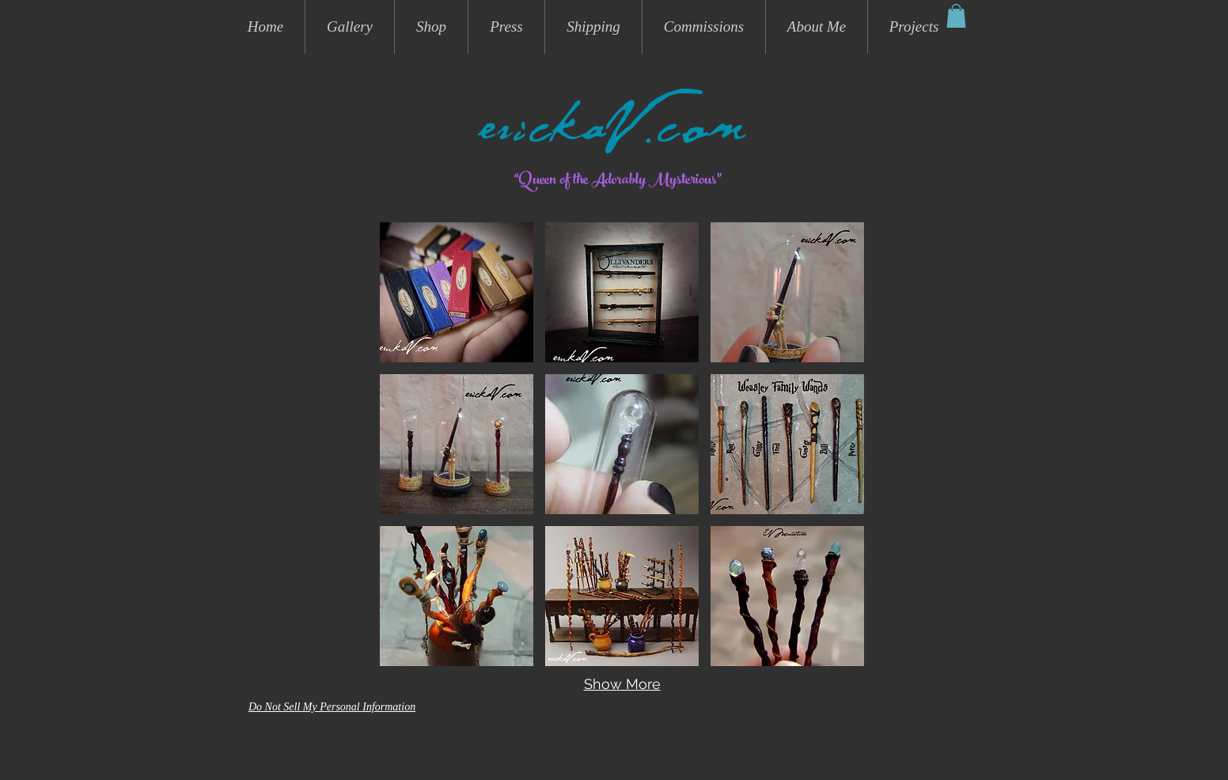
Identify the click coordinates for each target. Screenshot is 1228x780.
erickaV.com (614, 136)
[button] (956, 16)
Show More (622, 684)
